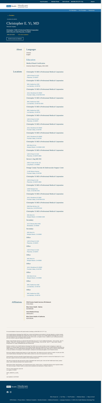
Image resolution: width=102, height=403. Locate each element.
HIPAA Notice (13, 400)
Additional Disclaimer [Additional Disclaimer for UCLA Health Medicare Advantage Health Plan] (53, 400)
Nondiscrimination (42, 400)
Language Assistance (65, 400)
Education (30, 59)
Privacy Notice (21, 400)
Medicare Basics (81, 396)
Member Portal (55, 1)
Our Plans (62, 396)
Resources (92, 10)
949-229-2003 (11, 34)
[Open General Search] (92, 2)
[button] (44, 1)
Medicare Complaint (31, 400)
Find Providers (71, 396)
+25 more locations (23, 34)
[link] (7, 392)
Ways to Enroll (91, 396)
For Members (73, 10)
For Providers (82, 10)
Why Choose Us (54, 396)
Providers (11, 15)
